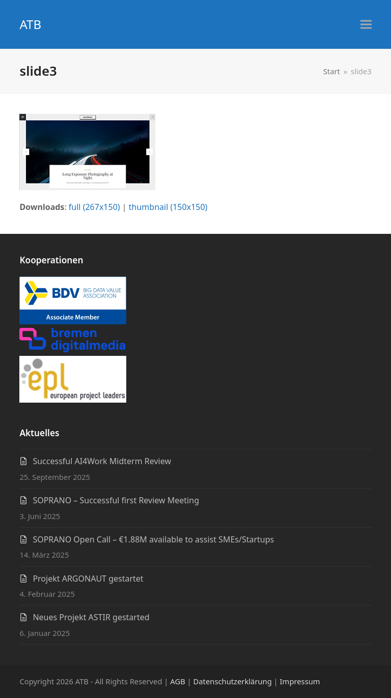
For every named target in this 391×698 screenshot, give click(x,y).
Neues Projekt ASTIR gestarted (91, 617)
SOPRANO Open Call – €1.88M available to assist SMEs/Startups (153, 539)
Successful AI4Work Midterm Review (102, 461)
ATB (30, 24)
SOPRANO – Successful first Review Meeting (116, 500)
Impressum (300, 681)
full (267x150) (94, 207)
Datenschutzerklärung (232, 681)
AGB (177, 681)
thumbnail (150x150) (168, 207)
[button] (366, 24)
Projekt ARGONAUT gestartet (88, 578)
